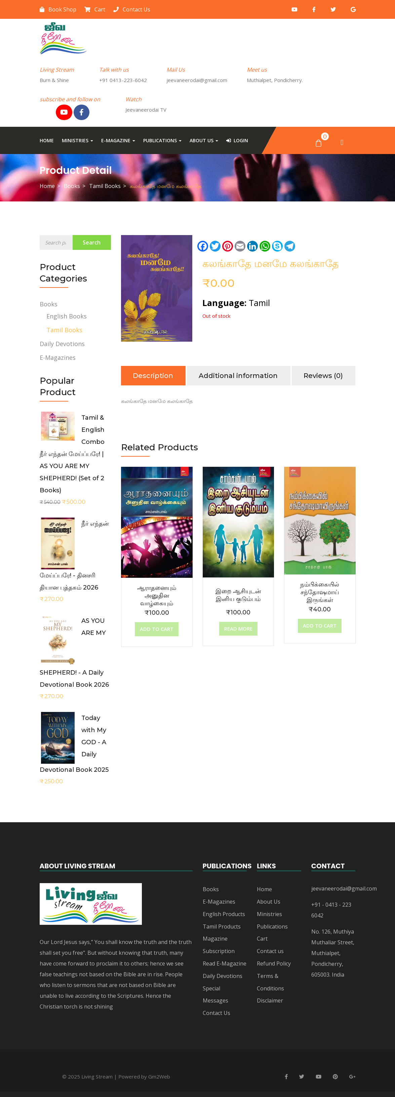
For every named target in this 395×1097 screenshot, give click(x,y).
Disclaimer (270, 1000)
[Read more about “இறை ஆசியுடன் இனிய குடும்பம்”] (238, 629)
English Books (66, 316)
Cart (94, 9)
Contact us (270, 951)
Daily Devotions (62, 344)
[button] (319, 142)
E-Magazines (58, 357)
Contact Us (131, 9)
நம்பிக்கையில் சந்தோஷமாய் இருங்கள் (319, 592)
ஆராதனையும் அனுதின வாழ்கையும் (156, 595)
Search (92, 242)
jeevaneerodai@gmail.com (344, 888)
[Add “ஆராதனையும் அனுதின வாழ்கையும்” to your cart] (157, 629)
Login (237, 140)
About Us (204, 140)
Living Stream (97, 1076)
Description (153, 376)
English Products (224, 914)
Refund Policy (274, 963)
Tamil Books (105, 186)
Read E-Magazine (224, 963)
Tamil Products (222, 926)
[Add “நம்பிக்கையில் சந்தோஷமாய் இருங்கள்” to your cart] (320, 626)
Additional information (238, 376)
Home (47, 140)
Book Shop (58, 9)
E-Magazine (118, 140)
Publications (162, 140)
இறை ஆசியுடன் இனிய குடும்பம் (238, 595)
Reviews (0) (323, 376)
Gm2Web (159, 1076)
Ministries (77, 140)
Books (72, 186)
